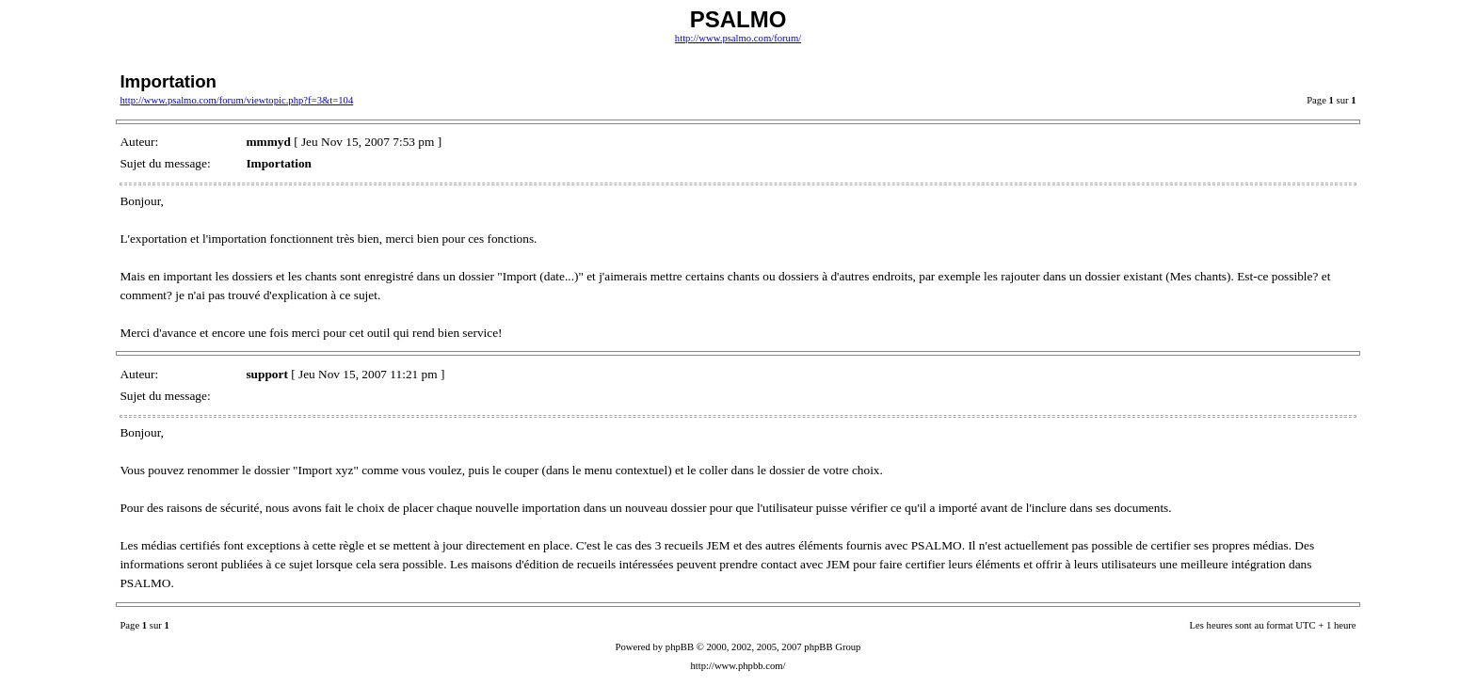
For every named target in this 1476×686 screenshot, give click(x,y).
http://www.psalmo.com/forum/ (738, 38)
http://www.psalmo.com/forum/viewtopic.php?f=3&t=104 (236, 100)
